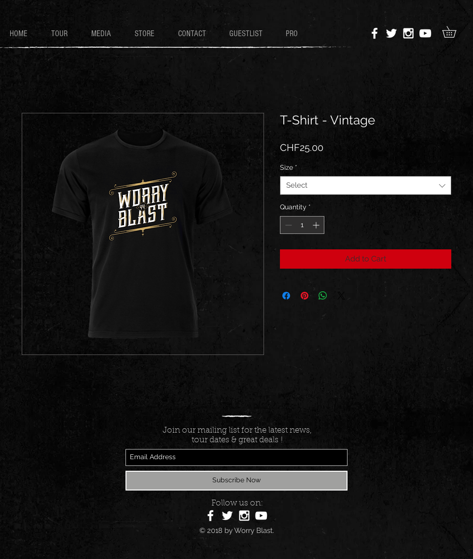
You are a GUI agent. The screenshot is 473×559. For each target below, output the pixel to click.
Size (288, 167)
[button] (454, 32)
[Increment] (317, 225)
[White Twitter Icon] (391, 33)
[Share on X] (341, 295)
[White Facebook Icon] (374, 33)
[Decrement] (287, 225)
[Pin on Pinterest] (304, 295)
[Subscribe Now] (236, 481)
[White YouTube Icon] (425, 33)
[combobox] (365, 185)
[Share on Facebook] (286, 295)
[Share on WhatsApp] (323, 295)
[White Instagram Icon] (408, 33)
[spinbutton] (302, 225)
